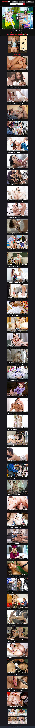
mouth (12, 34)
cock (16, 34)
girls (23, 34)
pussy (20, 34)
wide (27, 34)
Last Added (15, 1)
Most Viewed (21, 1)
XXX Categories (29, 1)
